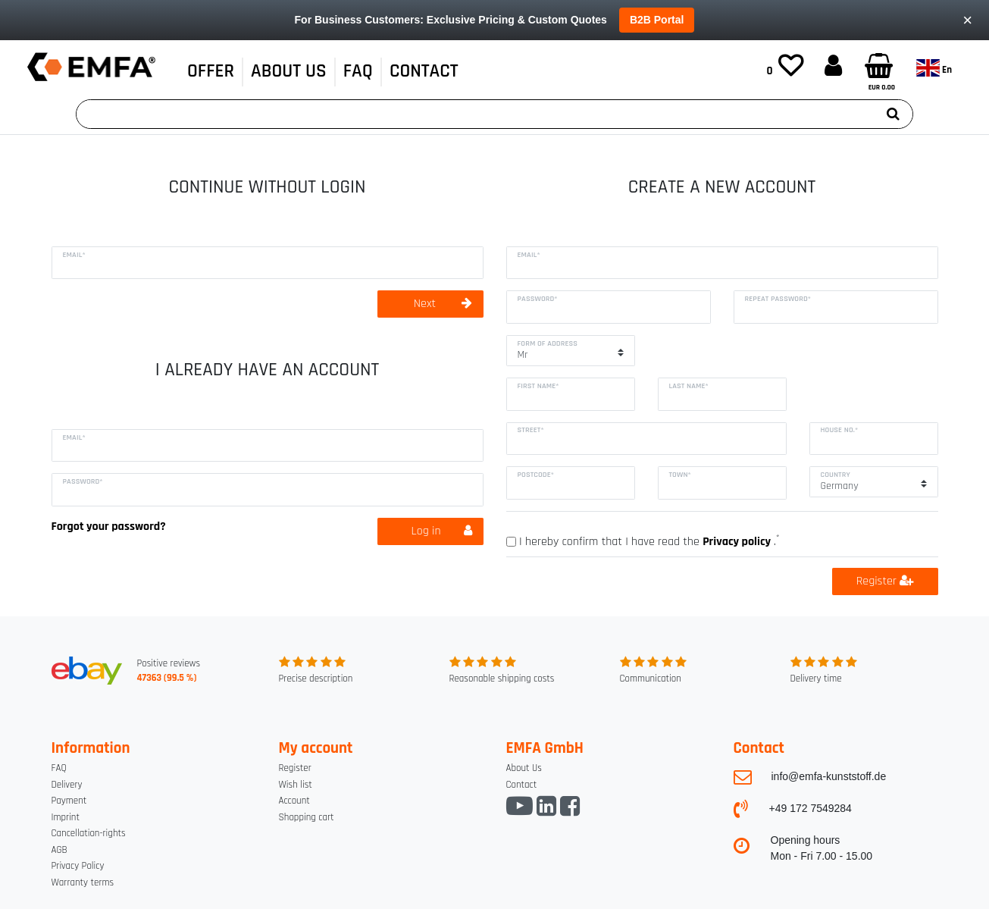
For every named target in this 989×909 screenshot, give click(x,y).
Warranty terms (83, 882)
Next (443, 304)
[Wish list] (785, 67)
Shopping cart (306, 817)
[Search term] (475, 114)
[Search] (893, 114)
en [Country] (934, 68)
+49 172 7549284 (810, 808)
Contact (521, 785)
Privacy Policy (78, 866)
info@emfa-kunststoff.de (829, 776)
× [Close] (967, 20)
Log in (442, 531)
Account (294, 801)
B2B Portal (657, 20)
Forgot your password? (109, 526)
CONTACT (424, 71)
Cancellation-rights (89, 833)
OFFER (210, 71)
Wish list (295, 785)
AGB (59, 850)
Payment (69, 801)
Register (884, 581)
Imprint (66, 817)
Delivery (67, 785)
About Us (289, 71)
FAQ (358, 71)
